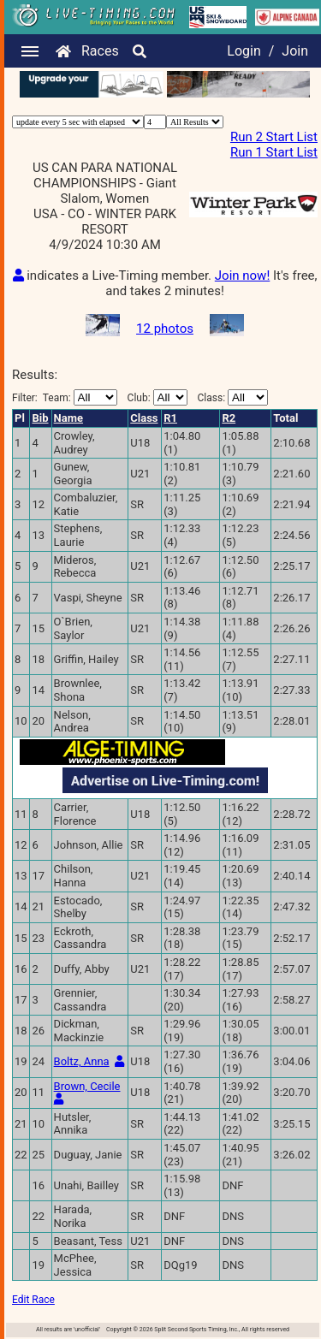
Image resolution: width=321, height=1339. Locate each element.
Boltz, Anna (82, 1061)
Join (295, 51)
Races (100, 51)
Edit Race (33, 1300)
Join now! (242, 275)
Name (68, 418)
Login (243, 51)
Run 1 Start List (274, 152)
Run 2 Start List (274, 137)
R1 (170, 418)
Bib (40, 418)
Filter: (64, 397)
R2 (228, 418)
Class (144, 418)
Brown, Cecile (87, 1086)
